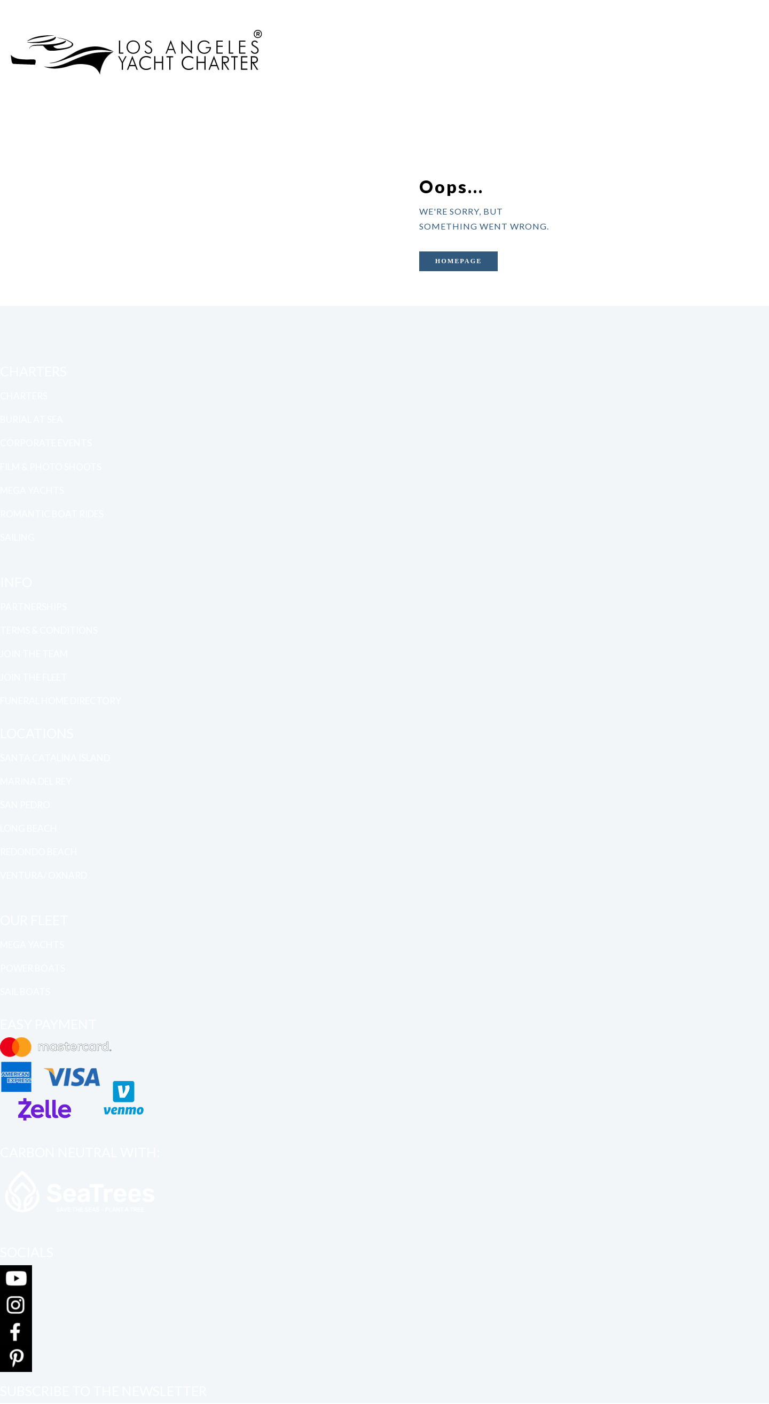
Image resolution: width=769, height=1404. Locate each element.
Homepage (463, 261)
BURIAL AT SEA (31, 419)
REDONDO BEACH (38, 851)
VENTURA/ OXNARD (43, 875)
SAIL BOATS (25, 991)
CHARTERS (24, 395)
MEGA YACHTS (32, 489)
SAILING (17, 537)
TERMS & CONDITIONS (49, 629)
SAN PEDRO (25, 804)
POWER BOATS (32, 968)
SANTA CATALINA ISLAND (55, 757)
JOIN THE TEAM (34, 653)
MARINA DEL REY (36, 780)
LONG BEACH (28, 828)
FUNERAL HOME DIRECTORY (60, 700)
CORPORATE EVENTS (46, 442)
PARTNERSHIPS (33, 606)
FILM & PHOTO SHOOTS (50, 466)
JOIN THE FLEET (33, 677)
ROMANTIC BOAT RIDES (52, 513)
